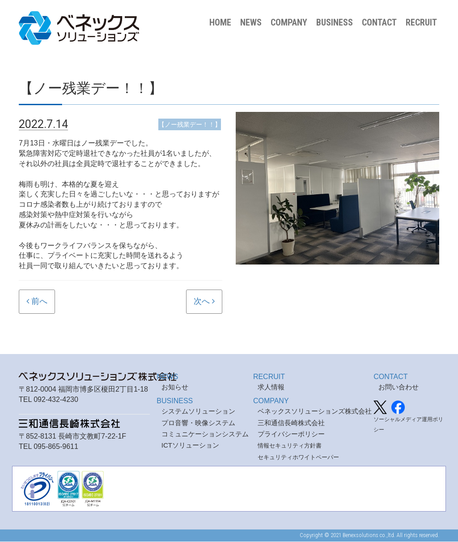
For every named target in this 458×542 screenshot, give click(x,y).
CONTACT (379, 22)
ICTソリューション (190, 445)
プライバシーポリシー (291, 434)
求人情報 (271, 387)
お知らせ (174, 387)
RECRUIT (421, 22)
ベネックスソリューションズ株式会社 (315, 411)
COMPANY (289, 22)
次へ (202, 302)
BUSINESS (334, 22)
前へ (39, 302)
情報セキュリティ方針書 (290, 446)
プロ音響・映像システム (198, 423)
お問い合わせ (398, 387)
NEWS (251, 22)
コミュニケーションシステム (205, 434)
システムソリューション (198, 411)
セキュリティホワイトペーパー (298, 457)
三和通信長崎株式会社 (291, 423)
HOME (220, 22)
